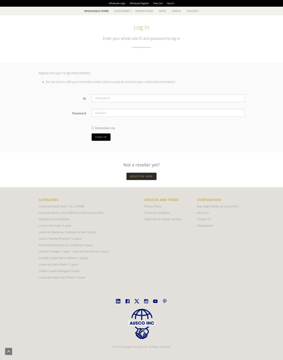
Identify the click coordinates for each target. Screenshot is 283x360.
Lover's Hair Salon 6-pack (55, 226)
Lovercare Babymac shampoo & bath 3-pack (67, 232)
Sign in (101, 137)
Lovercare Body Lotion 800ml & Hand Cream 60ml (71, 213)
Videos (176, 11)
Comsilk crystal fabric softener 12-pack (63, 258)
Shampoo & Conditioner (54, 219)
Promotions (144, 11)
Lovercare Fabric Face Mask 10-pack (62, 277)
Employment (205, 226)
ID (84, 99)
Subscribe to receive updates (163, 219)
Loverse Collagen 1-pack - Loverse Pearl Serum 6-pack (73, 251)
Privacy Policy (152, 206)
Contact (192, 11)
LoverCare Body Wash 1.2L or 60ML (62, 206)
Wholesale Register (139, 3)
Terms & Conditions (157, 213)
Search (170, 3)
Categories (122, 11)
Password (79, 113)
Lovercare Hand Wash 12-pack (58, 264)
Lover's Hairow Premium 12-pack (60, 239)
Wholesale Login (117, 3)
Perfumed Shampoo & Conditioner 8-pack (66, 245)
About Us (203, 213)
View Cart (158, 3)
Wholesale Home (96, 11)
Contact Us (204, 219)
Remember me (103, 128)
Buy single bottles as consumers (218, 206)
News (162, 11)
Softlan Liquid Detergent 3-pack (59, 271)
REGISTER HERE (141, 182)
